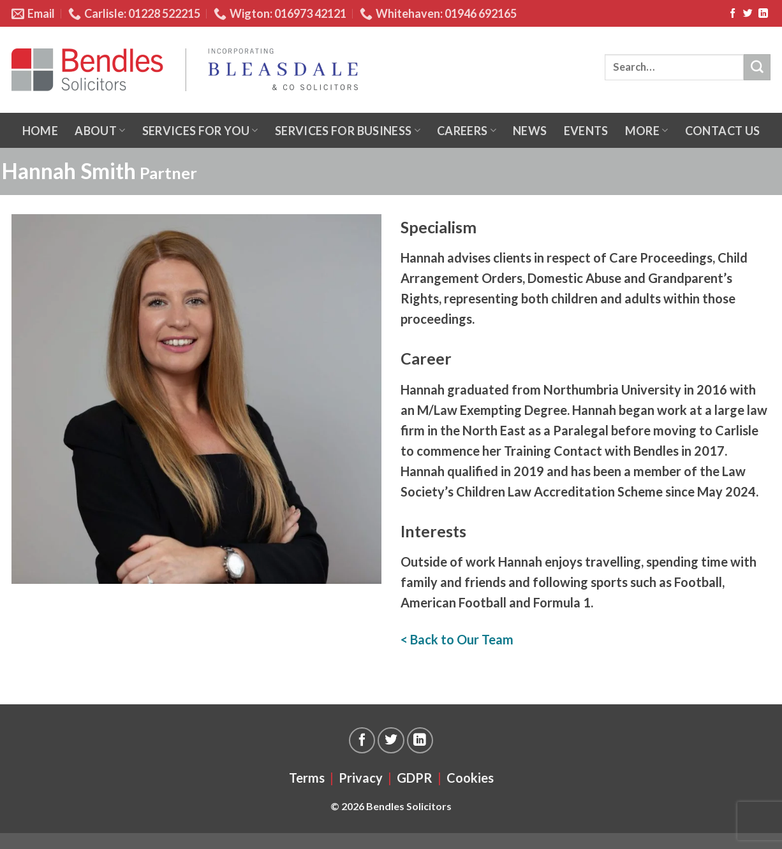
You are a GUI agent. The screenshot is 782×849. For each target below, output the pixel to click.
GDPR (414, 777)
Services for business (347, 131)
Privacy (361, 777)
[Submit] (757, 67)
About (100, 131)
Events (586, 131)
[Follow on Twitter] (748, 13)
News (530, 131)
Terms (307, 777)
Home (40, 131)
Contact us (722, 131)
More (646, 131)
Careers (466, 131)
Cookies (470, 777)
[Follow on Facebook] (732, 13)
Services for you (200, 131)
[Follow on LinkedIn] (763, 13)
